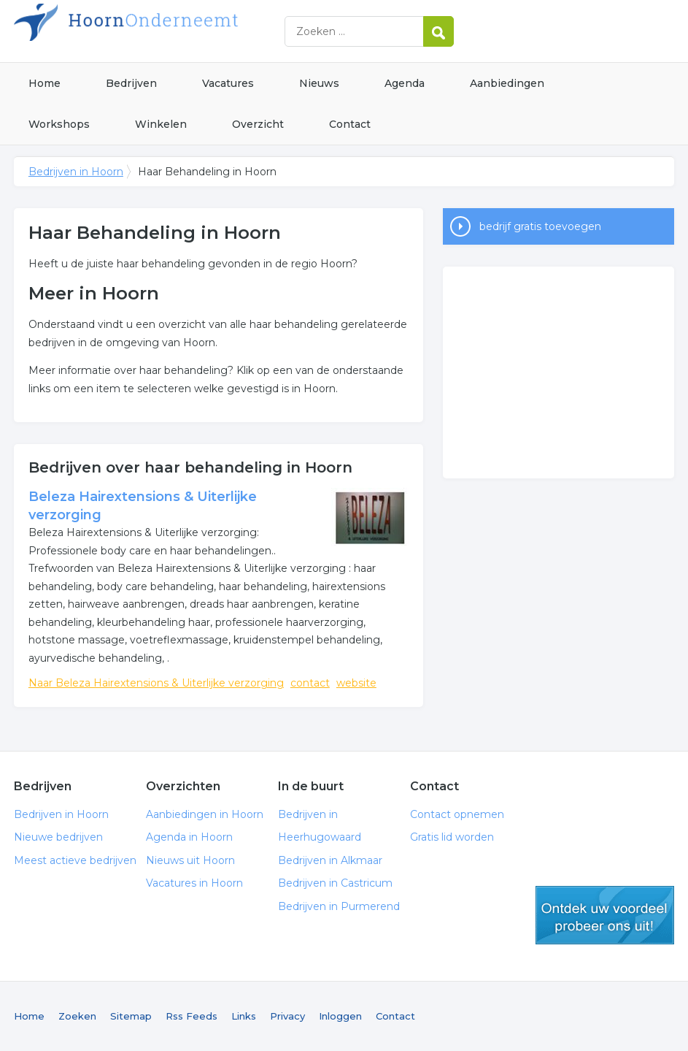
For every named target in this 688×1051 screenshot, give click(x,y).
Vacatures (228, 83)
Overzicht (258, 124)
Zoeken (77, 1016)
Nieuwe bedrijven (58, 837)
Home (44, 83)
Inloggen (340, 1016)
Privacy (287, 1016)
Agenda (404, 83)
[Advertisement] (558, 372)
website (356, 682)
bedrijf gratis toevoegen (540, 226)
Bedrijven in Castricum (335, 883)
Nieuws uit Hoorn (190, 860)
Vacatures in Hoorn (194, 883)
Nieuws (319, 83)
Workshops (59, 124)
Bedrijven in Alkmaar (330, 860)
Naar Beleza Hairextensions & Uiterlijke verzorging (156, 682)
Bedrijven (131, 83)
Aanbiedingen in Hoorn (204, 814)
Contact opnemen (457, 814)
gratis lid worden (605, 915)
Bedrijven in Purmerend (339, 906)
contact (310, 682)
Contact (350, 124)
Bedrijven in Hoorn (196, 31)
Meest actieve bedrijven (75, 860)
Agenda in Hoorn (189, 837)
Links (243, 1016)
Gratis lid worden (452, 837)
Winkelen (161, 124)
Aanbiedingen (507, 83)
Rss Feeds (191, 1016)
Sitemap (131, 1016)
